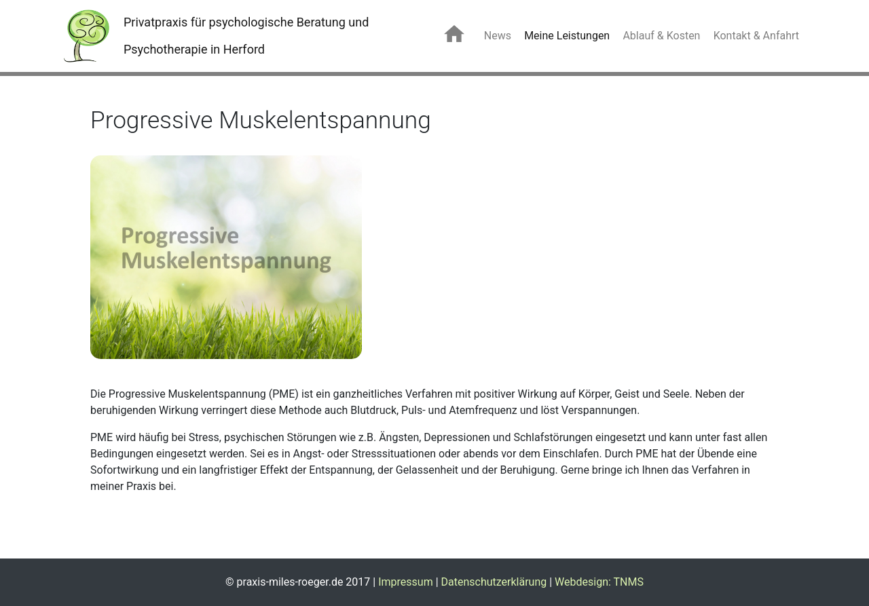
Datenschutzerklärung (494, 581)
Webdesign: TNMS (599, 581)
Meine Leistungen (567, 35)
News (497, 35)
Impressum (405, 581)
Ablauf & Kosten (661, 35)
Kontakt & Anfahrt (756, 35)
